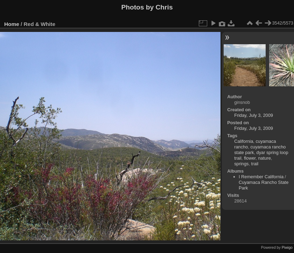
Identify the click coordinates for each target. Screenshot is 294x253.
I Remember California (261, 176)
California (243, 141)
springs (241, 163)
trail (255, 163)
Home (11, 24)
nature (264, 158)
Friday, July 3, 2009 (253, 115)
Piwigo (287, 247)
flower (249, 158)
